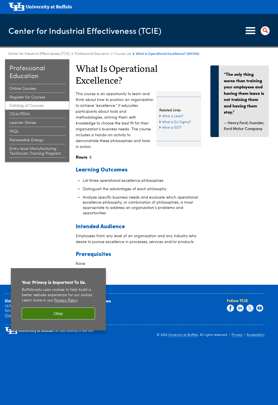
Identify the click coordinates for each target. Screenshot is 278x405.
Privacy (237, 335)
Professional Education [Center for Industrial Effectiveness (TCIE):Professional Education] (92, 54)
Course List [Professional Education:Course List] (122, 54)
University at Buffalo (183, 335)
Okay (58, 313)
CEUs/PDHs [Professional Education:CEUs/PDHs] (19, 114)
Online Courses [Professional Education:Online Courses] (22, 89)
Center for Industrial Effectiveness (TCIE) (85, 30)
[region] (58, 299)
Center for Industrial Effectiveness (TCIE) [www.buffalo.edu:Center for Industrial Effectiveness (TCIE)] (39, 54)
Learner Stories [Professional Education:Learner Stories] (22, 123)
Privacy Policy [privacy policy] (65, 300)
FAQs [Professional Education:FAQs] (13, 131)
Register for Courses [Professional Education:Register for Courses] (27, 97)
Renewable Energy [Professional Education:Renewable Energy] (26, 140)
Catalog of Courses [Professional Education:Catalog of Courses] (26, 106)
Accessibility (256, 335)
